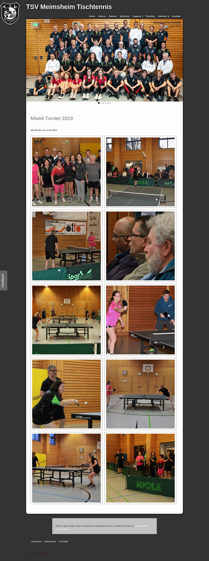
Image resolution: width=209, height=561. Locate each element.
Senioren (124, 16)
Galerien (163, 16)
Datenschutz (50, 541)
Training (150, 16)
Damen (113, 16)
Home (92, 16)
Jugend (138, 16)
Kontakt (176, 16)
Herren (102, 16)
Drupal (43, 553)
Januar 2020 (175, 26)
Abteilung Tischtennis (167, 22)
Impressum (36, 541)
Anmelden (64, 541)
